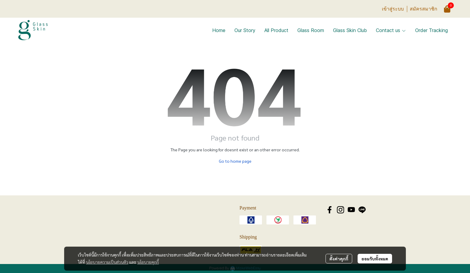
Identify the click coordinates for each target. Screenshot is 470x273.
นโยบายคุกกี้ (148, 262)
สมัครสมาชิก (423, 9)
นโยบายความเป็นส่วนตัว (107, 262)
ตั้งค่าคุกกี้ (338, 258)
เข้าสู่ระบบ (393, 9)
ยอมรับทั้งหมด (374, 258)
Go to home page (235, 161)
